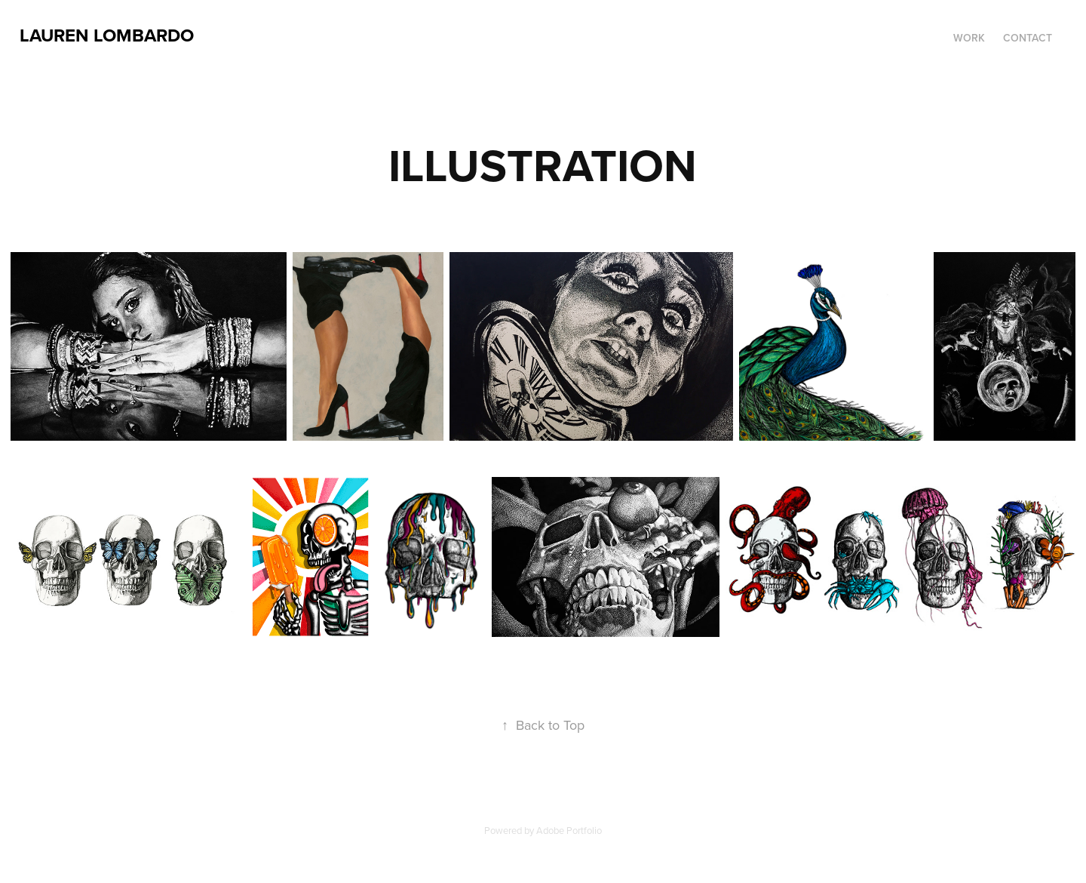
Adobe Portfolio (569, 830)
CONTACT (1027, 37)
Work (969, 37)
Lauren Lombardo (107, 35)
